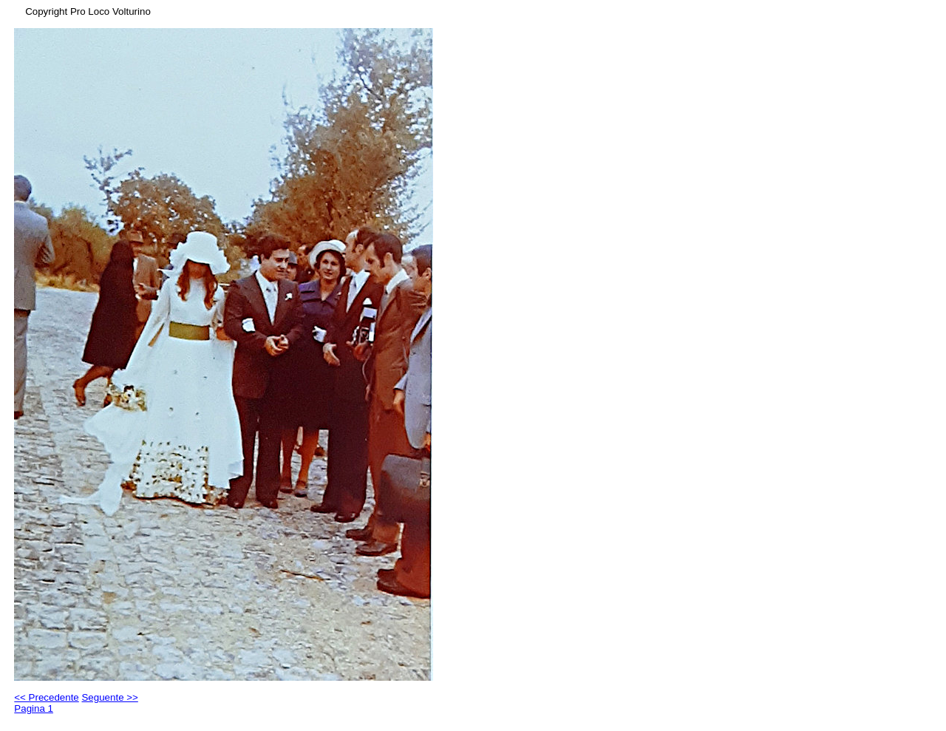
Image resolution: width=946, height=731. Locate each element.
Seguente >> (109, 697)
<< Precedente (46, 697)
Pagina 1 (33, 708)
